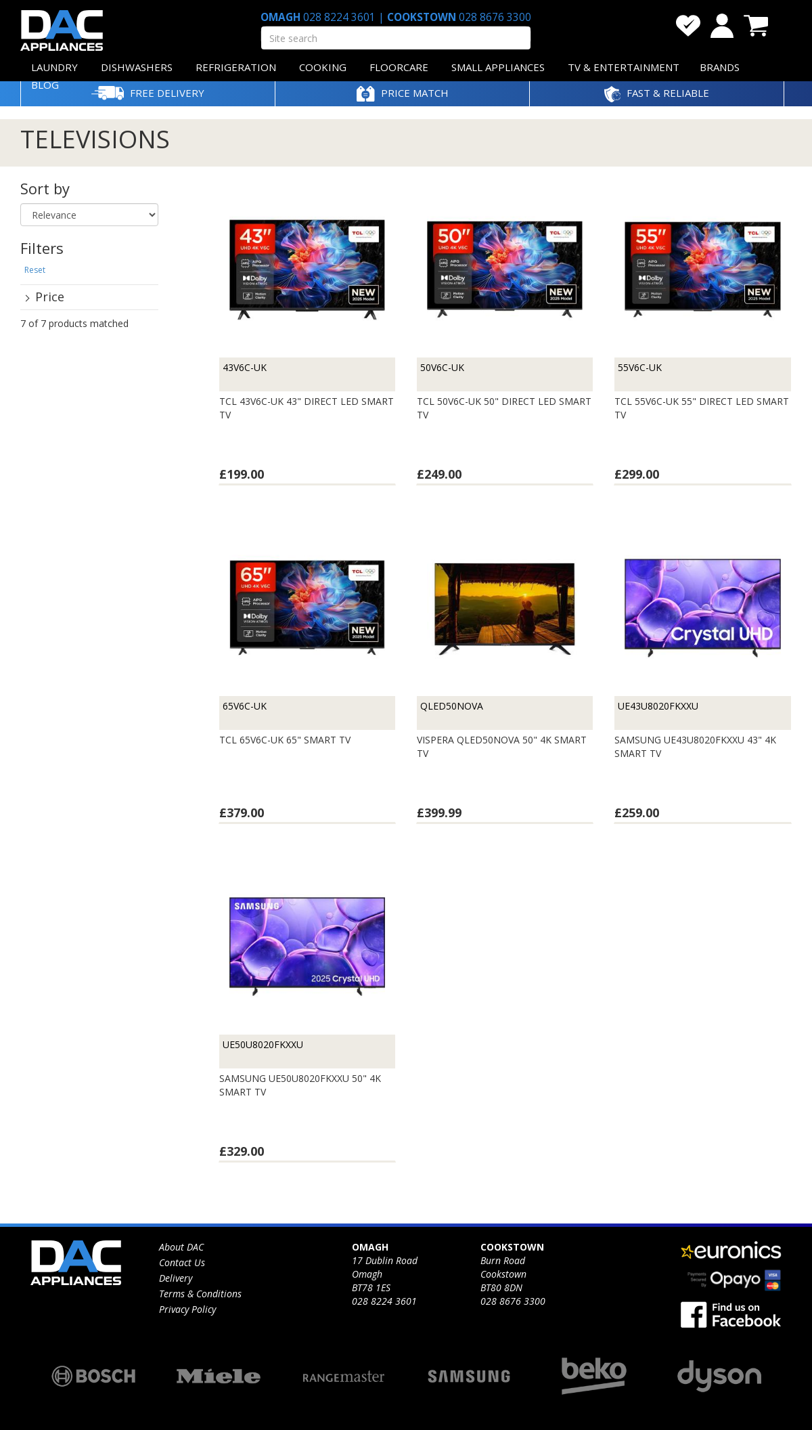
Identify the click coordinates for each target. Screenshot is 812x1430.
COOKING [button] (322, 67)
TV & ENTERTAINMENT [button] (623, 67)
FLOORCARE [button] (398, 67)
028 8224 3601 (339, 17)
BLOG (45, 84)
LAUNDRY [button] (54, 67)
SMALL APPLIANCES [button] (498, 67)
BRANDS (720, 67)
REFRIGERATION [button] (236, 67)
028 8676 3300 (493, 17)
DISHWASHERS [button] (137, 67)
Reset (34, 270)
